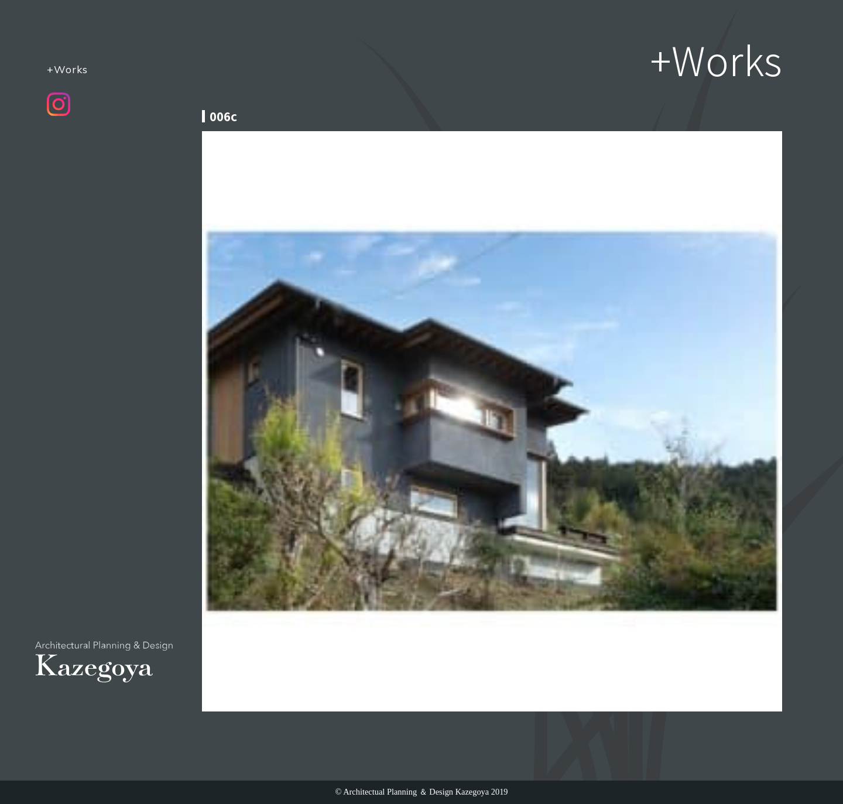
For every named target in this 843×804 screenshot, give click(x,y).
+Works (67, 69)
